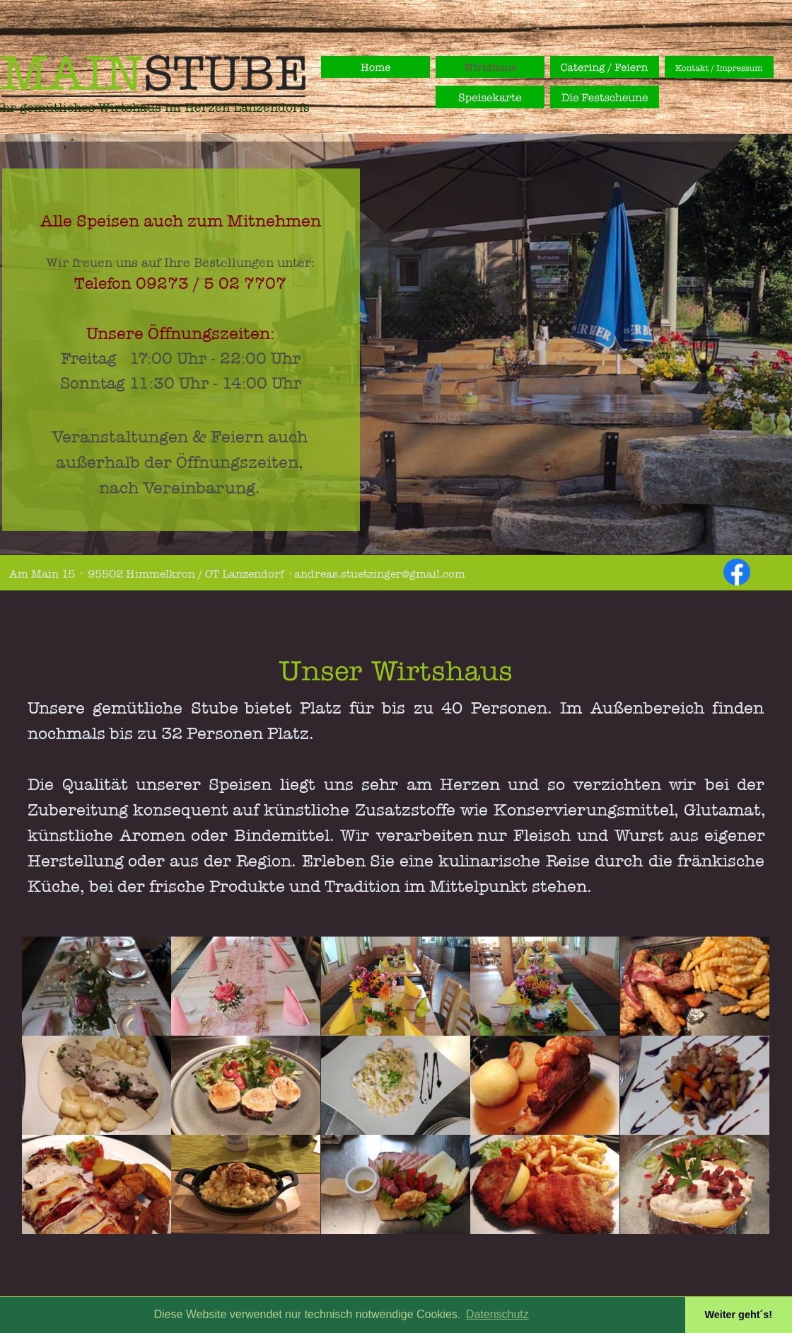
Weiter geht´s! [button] (738, 1314)
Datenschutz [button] (497, 1314)
